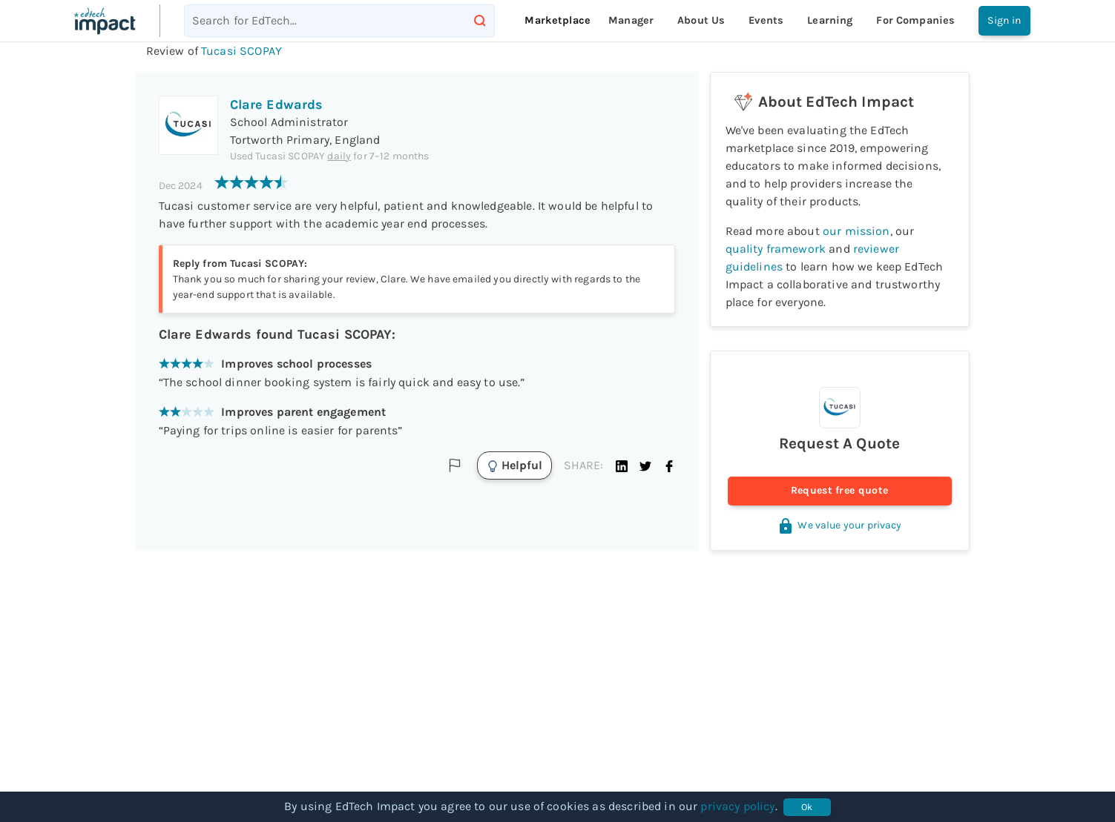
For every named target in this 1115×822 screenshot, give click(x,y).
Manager (631, 20)
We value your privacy (839, 525)
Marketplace (557, 20)
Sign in (1004, 21)
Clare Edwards (276, 104)
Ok (807, 807)
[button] (622, 465)
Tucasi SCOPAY (241, 51)
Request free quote (840, 491)
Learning (829, 20)
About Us (701, 20)
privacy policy (737, 806)
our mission (856, 231)
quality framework (776, 249)
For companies (915, 20)
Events (766, 20)
